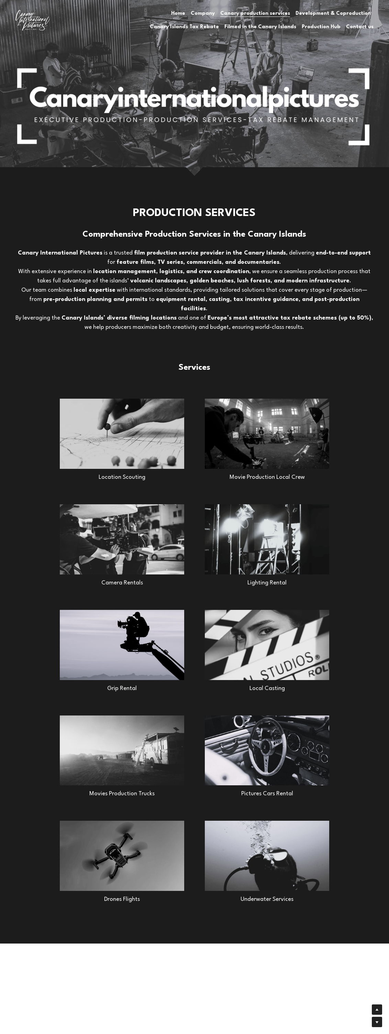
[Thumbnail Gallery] (122, 434)
